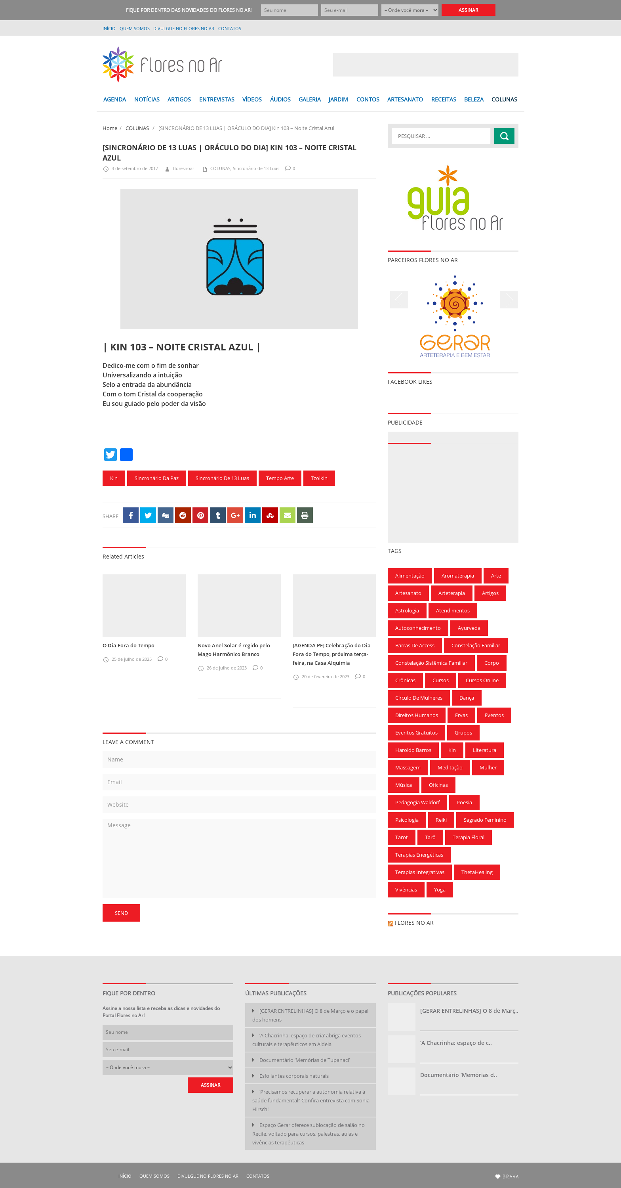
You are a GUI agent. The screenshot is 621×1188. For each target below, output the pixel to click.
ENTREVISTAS (216, 99)
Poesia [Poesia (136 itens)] (464, 802)
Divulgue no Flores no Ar (183, 28)
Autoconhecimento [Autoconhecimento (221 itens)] (418, 627)
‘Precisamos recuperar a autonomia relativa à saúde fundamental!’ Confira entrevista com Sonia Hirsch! (311, 1100)
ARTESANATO (405, 99)
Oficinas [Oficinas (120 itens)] (438, 784)
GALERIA (310, 99)
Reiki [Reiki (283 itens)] (441, 819)
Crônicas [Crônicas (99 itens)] (405, 680)
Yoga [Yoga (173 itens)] (440, 889)
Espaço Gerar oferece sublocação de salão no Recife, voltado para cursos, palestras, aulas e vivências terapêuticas (308, 1133)
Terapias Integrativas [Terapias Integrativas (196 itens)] (419, 872)
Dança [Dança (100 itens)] (466, 697)
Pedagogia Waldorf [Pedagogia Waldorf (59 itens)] (417, 802)
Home (110, 128)
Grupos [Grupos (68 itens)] (463, 732)
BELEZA (474, 99)
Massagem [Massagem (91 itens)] (408, 767)
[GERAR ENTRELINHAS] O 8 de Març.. (469, 1010)
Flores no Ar (414, 922)
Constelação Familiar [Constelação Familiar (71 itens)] (475, 645)
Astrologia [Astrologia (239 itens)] (407, 610)
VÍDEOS (252, 99)
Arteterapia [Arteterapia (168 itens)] (451, 593)
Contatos (229, 28)
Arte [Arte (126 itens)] (496, 575)
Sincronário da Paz (157, 478)
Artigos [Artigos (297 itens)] (490, 593)
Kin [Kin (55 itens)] (452, 750)
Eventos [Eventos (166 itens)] (494, 715)
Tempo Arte (280, 478)
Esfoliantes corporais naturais (294, 1075)
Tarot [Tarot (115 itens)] (401, 837)
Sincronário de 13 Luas (256, 168)
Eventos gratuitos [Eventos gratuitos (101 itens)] (416, 732)
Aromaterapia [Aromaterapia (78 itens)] (458, 575)
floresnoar (179, 168)
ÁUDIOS (280, 99)
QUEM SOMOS (135, 28)
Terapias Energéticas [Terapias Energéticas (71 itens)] (419, 854)
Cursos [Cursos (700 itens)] (440, 680)
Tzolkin (319, 478)
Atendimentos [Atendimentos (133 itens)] (453, 610)
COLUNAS (504, 99)
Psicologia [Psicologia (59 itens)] (407, 819)
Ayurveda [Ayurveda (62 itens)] (469, 627)
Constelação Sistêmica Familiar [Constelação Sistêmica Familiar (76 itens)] (431, 662)
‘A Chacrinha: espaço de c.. (456, 1042)
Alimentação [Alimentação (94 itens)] (410, 575)
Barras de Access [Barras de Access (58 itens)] (414, 645)
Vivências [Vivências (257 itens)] (406, 889)
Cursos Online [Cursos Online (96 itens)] (482, 680)
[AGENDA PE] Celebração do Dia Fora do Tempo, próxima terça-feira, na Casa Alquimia (332, 654)
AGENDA (114, 99)
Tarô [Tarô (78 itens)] (430, 837)
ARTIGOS (179, 99)
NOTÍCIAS (147, 99)
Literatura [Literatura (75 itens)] (484, 750)
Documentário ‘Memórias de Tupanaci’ (304, 1060)
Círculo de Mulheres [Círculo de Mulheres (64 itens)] (418, 697)
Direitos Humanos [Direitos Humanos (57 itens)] (416, 715)
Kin (114, 478)
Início (109, 28)
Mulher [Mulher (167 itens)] (488, 767)
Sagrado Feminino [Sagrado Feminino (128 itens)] (485, 819)
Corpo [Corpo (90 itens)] (491, 662)
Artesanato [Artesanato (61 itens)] (408, 593)
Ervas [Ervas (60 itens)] (461, 715)
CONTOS (367, 99)
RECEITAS (443, 99)
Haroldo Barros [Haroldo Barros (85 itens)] (413, 750)
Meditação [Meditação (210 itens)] (450, 767)
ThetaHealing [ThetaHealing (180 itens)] (477, 872)
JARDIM (338, 99)
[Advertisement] (425, 65)
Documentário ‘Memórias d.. (458, 1075)
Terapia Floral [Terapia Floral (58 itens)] (468, 837)
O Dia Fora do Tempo (128, 645)
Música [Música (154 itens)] (403, 784)
